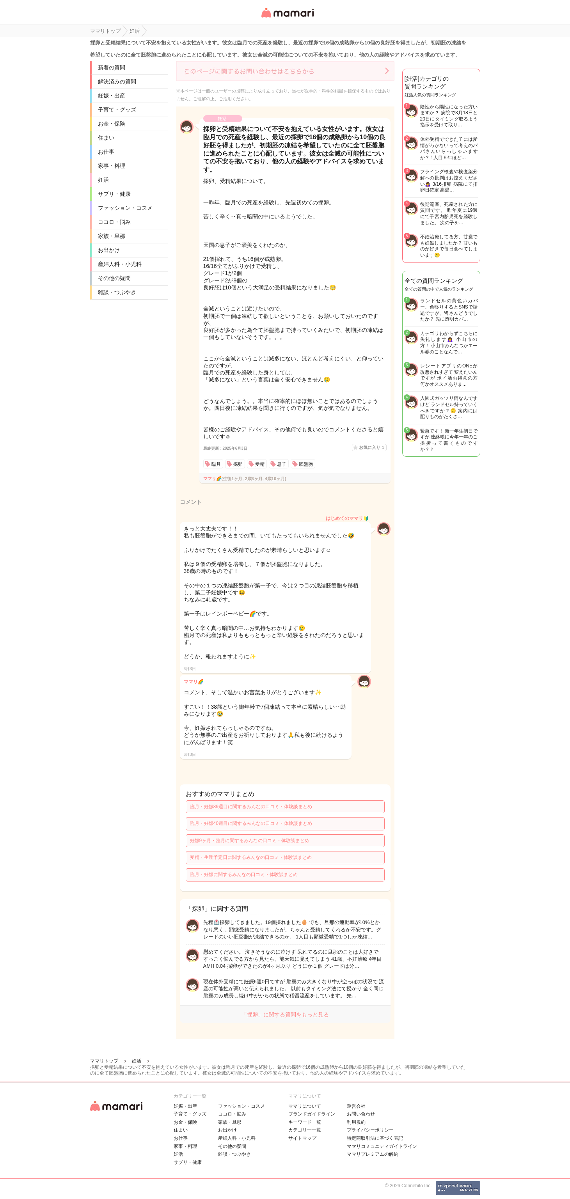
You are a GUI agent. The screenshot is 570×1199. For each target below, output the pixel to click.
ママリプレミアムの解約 (372, 1154)
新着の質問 (111, 67)
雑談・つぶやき (117, 292)
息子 (281, 464)
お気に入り (371, 447)
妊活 (103, 180)
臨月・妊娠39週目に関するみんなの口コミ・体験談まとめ (251, 806)
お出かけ (109, 250)
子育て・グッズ (117, 109)
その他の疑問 (114, 278)
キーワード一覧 (304, 1122)
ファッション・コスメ (125, 208)
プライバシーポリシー (370, 1130)
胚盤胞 (306, 464)
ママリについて (304, 1106)
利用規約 (356, 1122)
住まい (106, 138)
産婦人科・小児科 (120, 264)
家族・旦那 (111, 236)
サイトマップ (302, 1138)
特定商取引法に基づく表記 (375, 1138)
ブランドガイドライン (311, 1114)
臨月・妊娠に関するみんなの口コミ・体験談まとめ (244, 874)
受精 (260, 464)
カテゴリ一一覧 (304, 1130)
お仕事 (106, 152)
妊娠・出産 (111, 95)
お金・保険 (111, 124)
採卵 (238, 464)
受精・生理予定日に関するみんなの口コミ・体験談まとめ (251, 857)
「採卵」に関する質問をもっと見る (285, 1014)
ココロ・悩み (114, 222)
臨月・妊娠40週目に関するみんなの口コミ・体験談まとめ (251, 823)
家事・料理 (111, 166)
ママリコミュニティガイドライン (382, 1146)
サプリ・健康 (114, 194)
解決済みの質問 (117, 81)
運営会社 (356, 1106)
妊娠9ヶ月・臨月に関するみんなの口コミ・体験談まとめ (250, 840)
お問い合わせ (361, 1114)
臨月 (216, 464)
